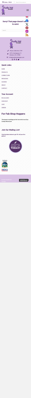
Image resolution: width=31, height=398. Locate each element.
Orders (4, 107)
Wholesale (5, 78)
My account (5, 97)
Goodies (4, 81)
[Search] (15, 30)
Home (3, 68)
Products (5, 72)
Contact (4, 88)
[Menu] (27, 10)
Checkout (5, 101)
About (4, 85)
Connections (6, 75)
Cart (3, 104)
